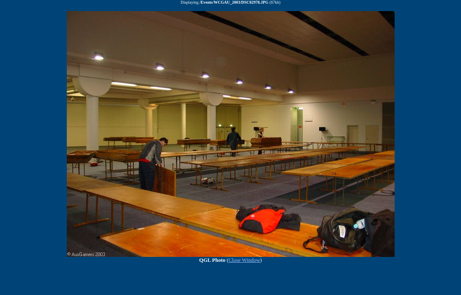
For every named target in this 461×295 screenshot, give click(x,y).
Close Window (244, 260)
